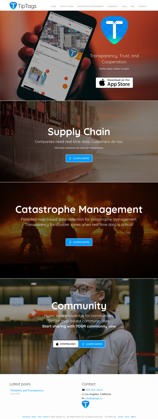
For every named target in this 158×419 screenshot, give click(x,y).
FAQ (39, 417)
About (33, 417)
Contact (45, 417)
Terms (127, 417)
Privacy (121, 417)
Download (26, 417)
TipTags (27, 5)
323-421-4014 (94, 389)
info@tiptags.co (94, 398)
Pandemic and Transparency (27, 390)
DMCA (133, 417)
